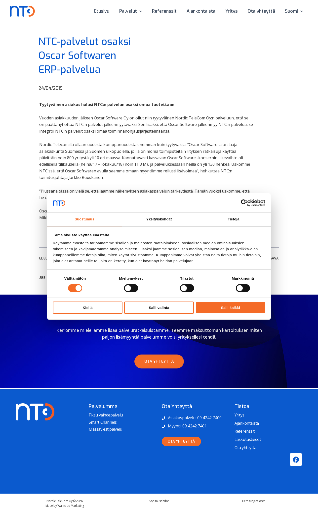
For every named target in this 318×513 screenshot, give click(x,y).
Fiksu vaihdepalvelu (106, 415)
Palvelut (136, 11)
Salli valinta (159, 308)
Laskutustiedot (248, 439)
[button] (145, 11)
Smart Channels (103, 422)
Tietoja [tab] (234, 219)
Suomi (294, 11)
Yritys (234, 11)
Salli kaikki (230, 308)
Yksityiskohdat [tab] (159, 219)
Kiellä (87, 308)
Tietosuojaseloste (253, 501)
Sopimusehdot (159, 501)
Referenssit (169, 11)
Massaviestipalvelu (105, 429)
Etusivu (108, 11)
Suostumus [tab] (84, 219)
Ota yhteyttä (263, 11)
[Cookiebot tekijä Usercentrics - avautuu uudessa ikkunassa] (243, 202)
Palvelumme (103, 406)
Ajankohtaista (204, 11)
